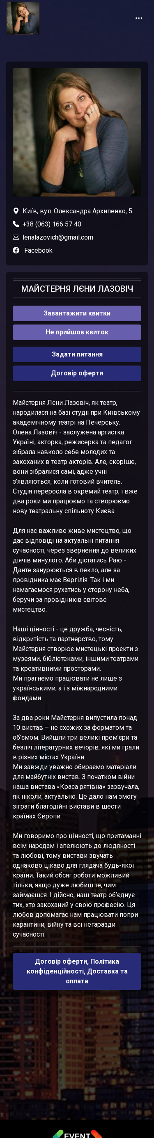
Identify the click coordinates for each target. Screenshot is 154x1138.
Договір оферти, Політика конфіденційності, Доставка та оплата (77, 971)
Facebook (38, 250)
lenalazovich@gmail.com (58, 237)
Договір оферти (77, 373)
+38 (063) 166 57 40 (52, 224)
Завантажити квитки (77, 313)
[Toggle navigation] (139, 18)
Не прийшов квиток (77, 332)
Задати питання (77, 354)
